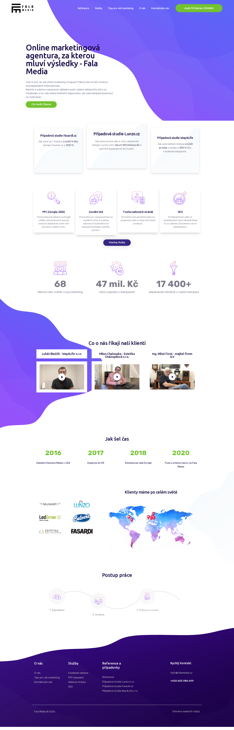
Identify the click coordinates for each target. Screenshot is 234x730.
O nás (37, 676)
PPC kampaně (76, 680)
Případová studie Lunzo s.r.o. (118, 684)
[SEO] (180, 199)
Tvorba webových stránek (138, 213)
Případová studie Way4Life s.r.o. (120, 694)
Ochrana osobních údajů (186, 714)
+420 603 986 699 (182, 684)
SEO (180, 213)
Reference (108, 680)
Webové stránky (77, 685)
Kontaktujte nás (43, 685)
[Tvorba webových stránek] (138, 199)
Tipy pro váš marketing (47, 680)
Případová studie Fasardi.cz (117, 689)
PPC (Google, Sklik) (54, 213)
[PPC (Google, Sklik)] (54, 199)
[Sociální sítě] (96, 199)
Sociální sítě (96, 213)
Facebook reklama (78, 676)
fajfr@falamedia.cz (181, 676)
